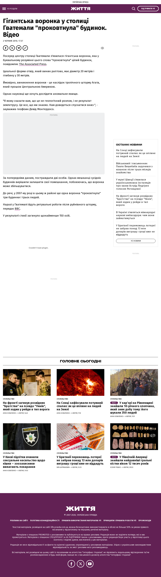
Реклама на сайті (19, 520)
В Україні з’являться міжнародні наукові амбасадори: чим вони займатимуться (135, 215)
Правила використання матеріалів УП (81, 520)
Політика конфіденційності (45, 520)
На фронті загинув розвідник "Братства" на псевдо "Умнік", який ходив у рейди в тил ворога (134, 200)
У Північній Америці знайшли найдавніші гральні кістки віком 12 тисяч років (131, 460)
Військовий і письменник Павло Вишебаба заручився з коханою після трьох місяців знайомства (134, 168)
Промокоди (144, 520)
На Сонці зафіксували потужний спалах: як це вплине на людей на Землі (136, 153)
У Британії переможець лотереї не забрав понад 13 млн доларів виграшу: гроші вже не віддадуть (135, 230)
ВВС (17, 208)
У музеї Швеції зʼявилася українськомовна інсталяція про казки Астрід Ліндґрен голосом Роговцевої (133, 184)
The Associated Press (32, 64)
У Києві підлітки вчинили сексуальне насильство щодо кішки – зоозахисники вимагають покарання (24, 462)
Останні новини (129, 144)
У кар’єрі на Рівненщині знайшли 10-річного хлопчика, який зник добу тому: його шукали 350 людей (132, 407)
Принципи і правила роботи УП (119, 520)
